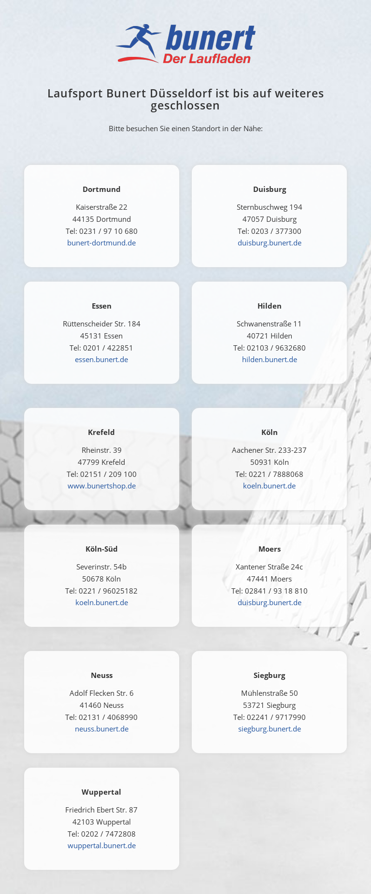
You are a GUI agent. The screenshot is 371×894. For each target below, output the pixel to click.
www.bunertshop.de (102, 485)
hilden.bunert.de (269, 359)
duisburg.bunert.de (269, 242)
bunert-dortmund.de (101, 242)
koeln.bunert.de (269, 485)
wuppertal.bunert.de (102, 845)
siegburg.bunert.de (269, 728)
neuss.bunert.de (101, 728)
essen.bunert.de (101, 359)
